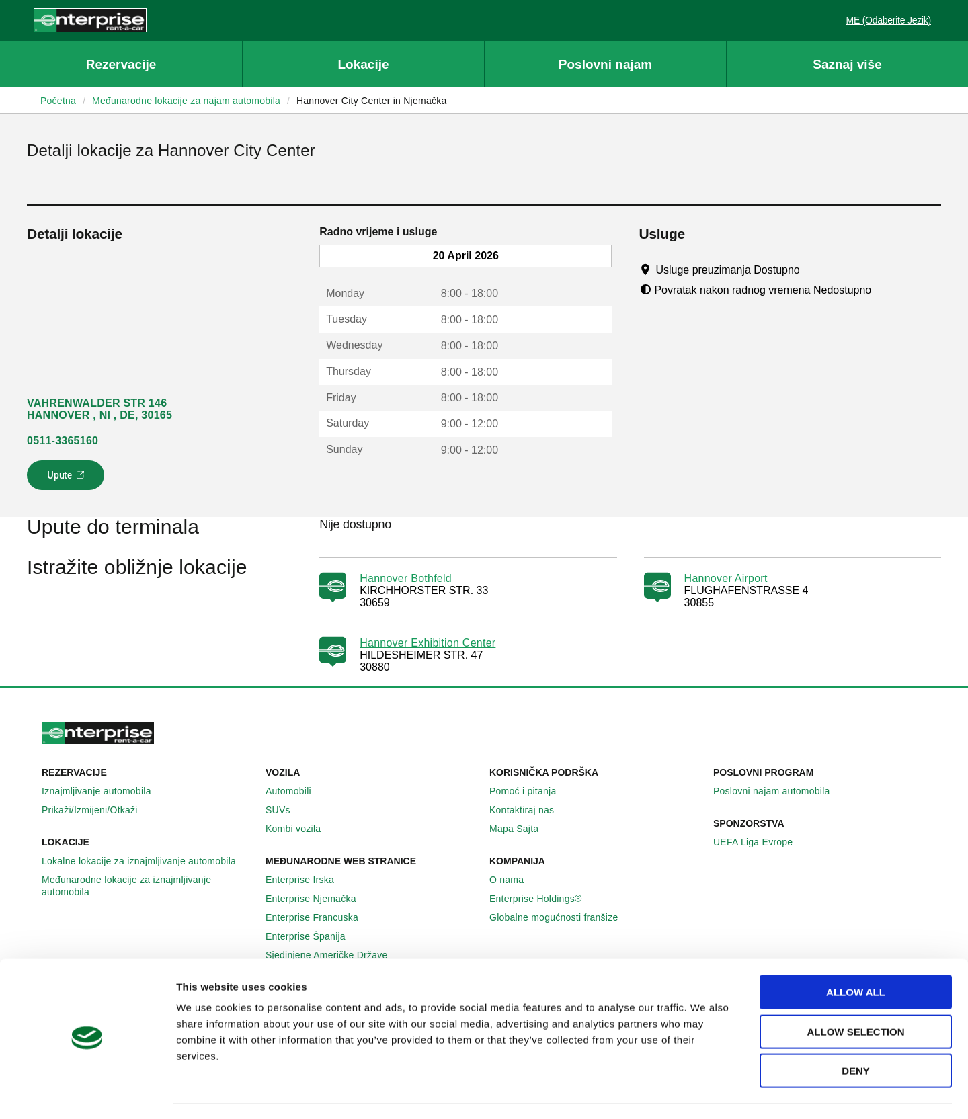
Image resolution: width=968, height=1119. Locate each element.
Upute (67, 479)
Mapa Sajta (521, 828)
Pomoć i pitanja (530, 791)
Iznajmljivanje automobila (104, 791)
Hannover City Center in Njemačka (371, 100)
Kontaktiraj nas (529, 809)
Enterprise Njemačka (318, 898)
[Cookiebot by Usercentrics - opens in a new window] (87, 1093)
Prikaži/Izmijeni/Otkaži (97, 809)
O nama (513, 879)
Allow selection (856, 994)
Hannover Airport (726, 578)
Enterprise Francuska (319, 917)
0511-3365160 (62, 440)
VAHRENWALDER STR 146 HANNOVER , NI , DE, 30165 (99, 409)
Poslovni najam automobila (779, 791)
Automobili (296, 791)
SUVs (285, 809)
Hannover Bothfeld (406, 578)
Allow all (855, 954)
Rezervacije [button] (121, 64)
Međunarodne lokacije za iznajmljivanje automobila (148, 885)
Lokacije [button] (363, 64)
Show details (697, 1092)
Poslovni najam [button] (605, 64)
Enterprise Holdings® (543, 898)
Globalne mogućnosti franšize (561, 917)
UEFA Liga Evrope (760, 842)
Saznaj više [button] (847, 64)
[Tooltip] (812, 269)
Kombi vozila (300, 828)
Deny (856, 1033)
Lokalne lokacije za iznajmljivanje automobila (146, 861)
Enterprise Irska (307, 879)
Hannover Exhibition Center (427, 643)
